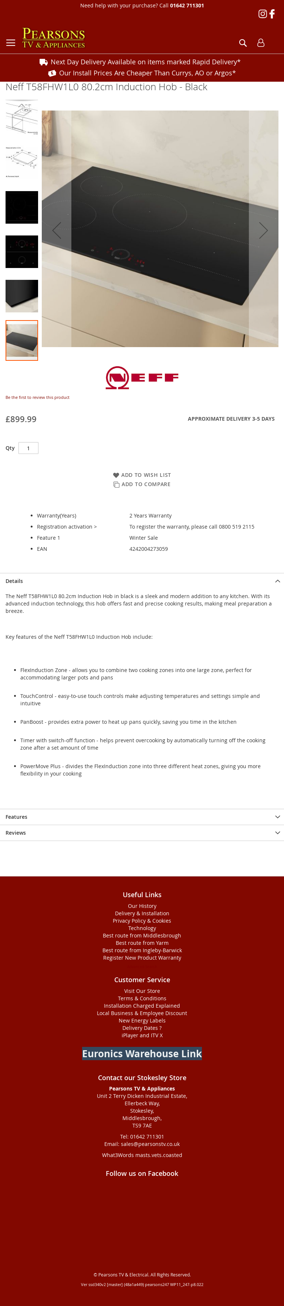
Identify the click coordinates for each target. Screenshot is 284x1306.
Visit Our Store (142, 990)
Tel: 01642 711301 (142, 1136)
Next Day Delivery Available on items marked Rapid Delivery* (146, 61)
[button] (56, 230)
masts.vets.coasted (158, 1155)
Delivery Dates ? (142, 1027)
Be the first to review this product (38, 397)
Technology (142, 928)
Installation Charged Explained (142, 1005)
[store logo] (53, 38)
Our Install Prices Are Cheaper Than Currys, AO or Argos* (147, 72)
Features (16, 816)
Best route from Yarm (142, 942)
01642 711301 (187, 5)
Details (14, 580)
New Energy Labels (142, 1020)
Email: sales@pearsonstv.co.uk (142, 1143)
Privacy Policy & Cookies (142, 920)
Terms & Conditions (142, 998)
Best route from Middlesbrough (142, 935)
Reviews (16, 832)
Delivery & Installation (142, 913)
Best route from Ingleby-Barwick (142, 950)
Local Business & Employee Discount (142, 1013)
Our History (142, 905)
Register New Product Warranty (142, 957)
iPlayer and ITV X (142, 1035)
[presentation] (142, 581)
